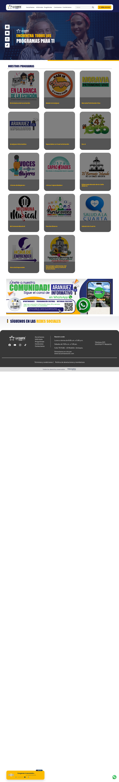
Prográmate (48, 7)
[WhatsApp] (114, 777)
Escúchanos (30, 7)
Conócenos (58, 7)
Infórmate (39, 7)
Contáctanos (67, 7)
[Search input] (84, 7)
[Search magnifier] (93, 7)
